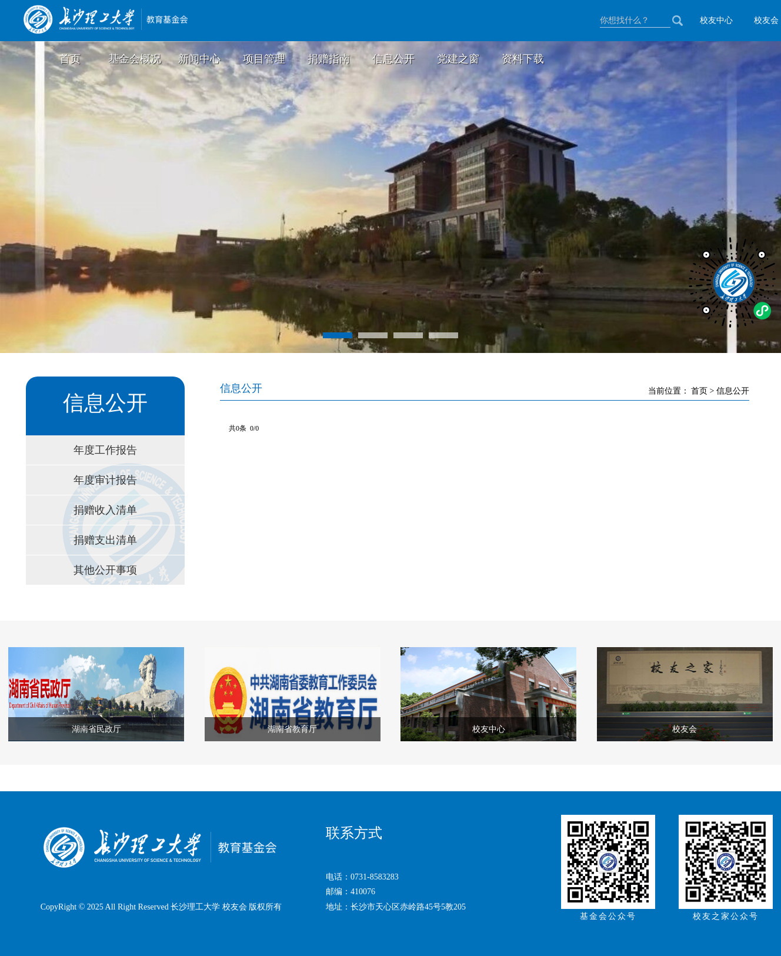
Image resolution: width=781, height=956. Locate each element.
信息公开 (393, 59)
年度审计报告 (105, 480)
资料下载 (523, 59)
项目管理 (264, 59)
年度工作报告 (105, 450)
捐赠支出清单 (105, 540)
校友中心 (716, 20)
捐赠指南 (329, 59)
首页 (70, 59)
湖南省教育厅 (292, 729)
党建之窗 (458, 59)
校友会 (766, 20)
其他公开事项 (105, 570)
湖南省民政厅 (96, 729)
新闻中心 (199, 59)
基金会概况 (134, 59)
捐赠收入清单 (105, 510)
